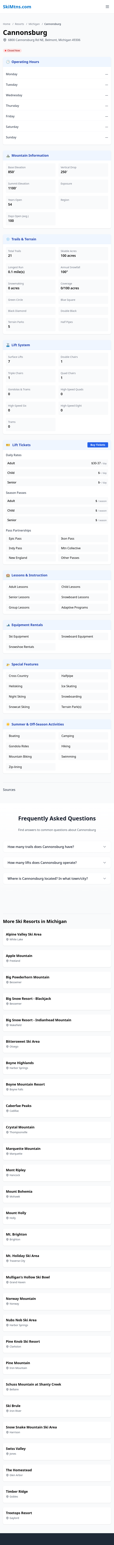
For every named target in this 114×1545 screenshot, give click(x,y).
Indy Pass (15, 548)
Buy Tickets (97, 445)
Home (6, 24)
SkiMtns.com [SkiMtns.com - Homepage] (17, 7)
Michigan (34, 24)
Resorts (19, 24)
